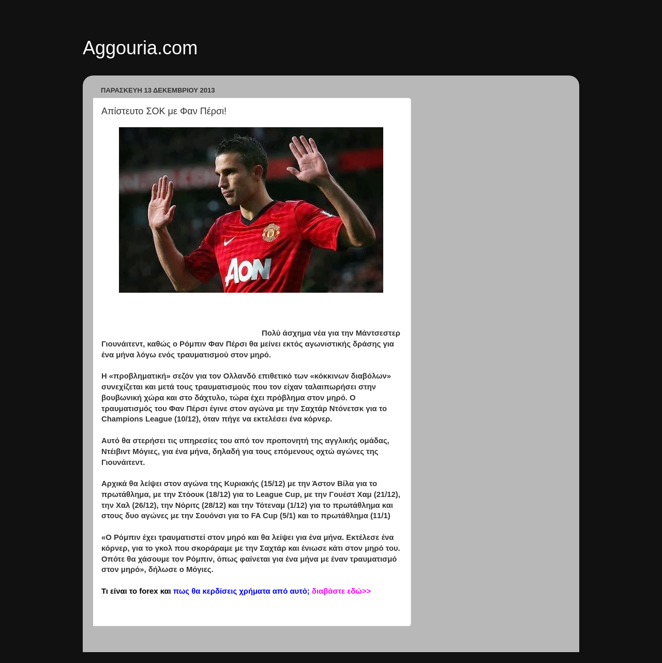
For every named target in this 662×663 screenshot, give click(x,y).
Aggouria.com (140, 47)
